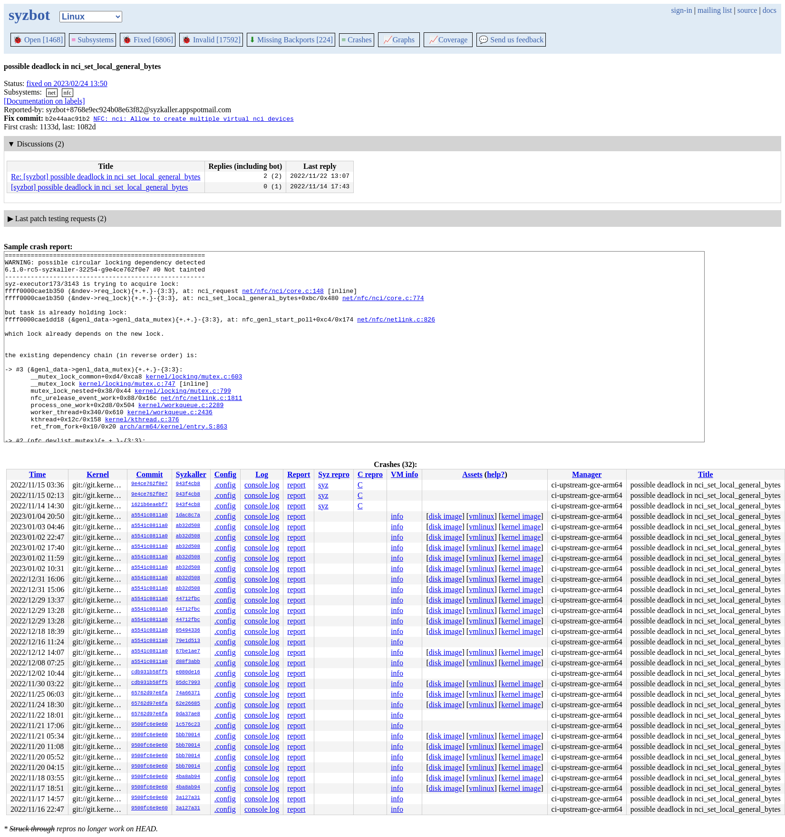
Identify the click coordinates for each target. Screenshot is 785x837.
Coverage (448, 40)
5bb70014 (188, 735)
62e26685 (188, 704)
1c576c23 (188, 724)
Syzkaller (191, 474)
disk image (445, 516)
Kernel (98, 474)
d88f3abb (188, 662)
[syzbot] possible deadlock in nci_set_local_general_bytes (99, 187)
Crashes (356, 40)
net (52, 92)
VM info (404, 474)
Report (298, 474)
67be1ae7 (188, 651)
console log (261, 485)
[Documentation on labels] (44, 101)
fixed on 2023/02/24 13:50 (67, 83)
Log (261, 474)
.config (225, 485)
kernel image (521, 516)
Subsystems (92, 40)
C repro (370, 474)
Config (225, 474)
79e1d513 (188, 641)
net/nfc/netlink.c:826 (396, 333)
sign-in (681, 10)
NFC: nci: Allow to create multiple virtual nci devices (193, 118)
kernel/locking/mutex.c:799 (183, 419)
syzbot (29, 14)
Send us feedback (511, 40)
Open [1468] (38, 40)
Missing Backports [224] (291, 40)
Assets (472, 474)
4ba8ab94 (188, 777)
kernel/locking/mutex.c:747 (127, 410)
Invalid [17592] (211, 40)
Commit (149, 474)
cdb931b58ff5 (149, 672)
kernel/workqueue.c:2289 (180, 436)
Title (705, 474)
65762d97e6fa (149, 693)
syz (323, 485)
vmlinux (481, 516)
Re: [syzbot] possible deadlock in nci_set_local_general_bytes (106, 177)
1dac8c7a (188, 515)
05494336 (188, 630)
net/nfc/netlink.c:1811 (201, 427)
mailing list (715, 10)
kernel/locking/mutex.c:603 (193, 402)
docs (769, 10)
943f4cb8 (188, 484)
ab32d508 (188, 526)
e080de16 (188, 672)
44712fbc (188, 599)
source (747, 10)
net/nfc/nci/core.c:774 (383, 307)
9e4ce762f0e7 (149, 484)
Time (37, 474)
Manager (586, 474)
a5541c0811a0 (149, 515)
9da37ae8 (188, 714)
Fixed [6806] (147, 40)
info (397, 516)
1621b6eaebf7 (149, 505)
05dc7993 (188, 683)
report (296, 485)
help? (495, 474)
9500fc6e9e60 (149, 724)
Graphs (399, 40)
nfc (68, 92)
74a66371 (188, 693)
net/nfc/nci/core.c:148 (283, 299)
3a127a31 (188, 798)
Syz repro (333, 474)
